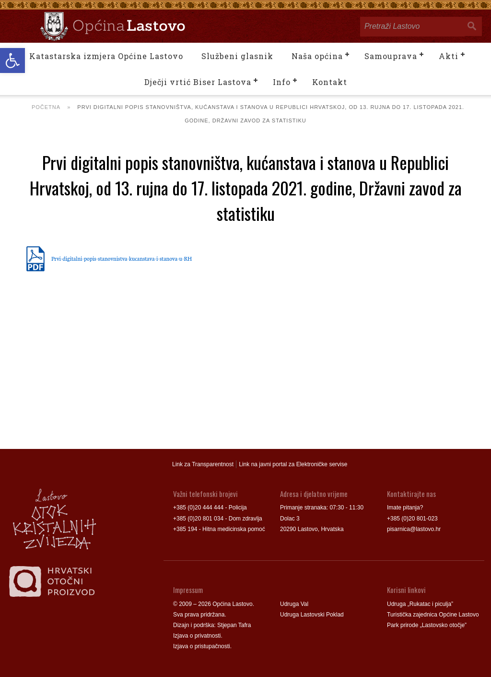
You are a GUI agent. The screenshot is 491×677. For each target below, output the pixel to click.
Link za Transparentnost (203, 464)
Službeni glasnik (237, 56)
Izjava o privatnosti (197, 635)
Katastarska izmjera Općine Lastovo (106, 56)
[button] (12, 60)
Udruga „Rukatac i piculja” (420, 604)
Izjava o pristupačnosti (201, 646)
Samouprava (390, 56)
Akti (448, 56)
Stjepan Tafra (234, 625)
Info (282, 82)
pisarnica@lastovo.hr (414, 529)
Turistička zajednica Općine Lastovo (433, 614)
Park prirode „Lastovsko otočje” (427, 625)
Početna (46, 107)
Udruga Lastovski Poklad (312, 614)
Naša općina (317, 56)
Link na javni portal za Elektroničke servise (293, 464)
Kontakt (329, 82)
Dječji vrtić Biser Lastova (197, 82)
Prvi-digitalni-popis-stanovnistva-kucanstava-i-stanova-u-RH (121, 258)
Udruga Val (294, 604)
